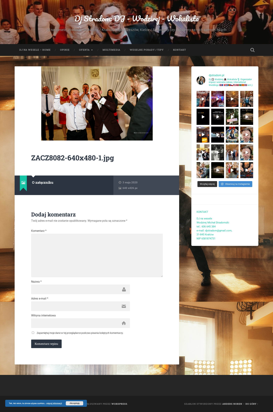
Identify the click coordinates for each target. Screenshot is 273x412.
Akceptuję (75, 403)
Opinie (65, 49)
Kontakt (179, 49)
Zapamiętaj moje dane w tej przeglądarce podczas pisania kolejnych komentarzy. (80, 333)
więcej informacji (54, 403)
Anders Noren (232, 403)
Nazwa (36, 281)
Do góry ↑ (251, 403)
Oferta (84, 49)
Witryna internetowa (43, 315)
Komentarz (38, 231)
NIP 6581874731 (206, 238)
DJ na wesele (204, 218)
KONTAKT (202, 211)
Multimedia (111, 49)
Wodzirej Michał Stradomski (213, 222)
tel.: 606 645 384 (206, 226)
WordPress (119, 403)
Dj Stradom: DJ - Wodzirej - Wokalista (136, 18)
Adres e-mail (39, 298)
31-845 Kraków (205, 234)
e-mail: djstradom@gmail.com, (215, 230)
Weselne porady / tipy (147, 49)
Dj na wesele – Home (35, 49)
